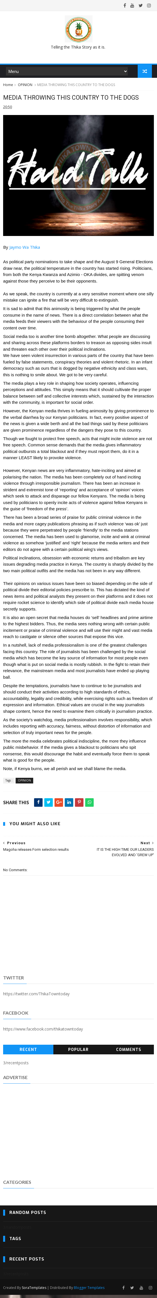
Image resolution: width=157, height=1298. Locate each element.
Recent (28, 1053)
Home (8, 87)
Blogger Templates (89, 1290)
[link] (24, 251)
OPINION (25, 87)
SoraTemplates (34, 1290)
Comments (128, 1053)
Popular (78, 1053)
